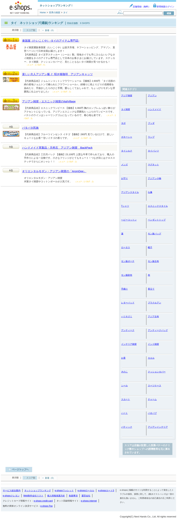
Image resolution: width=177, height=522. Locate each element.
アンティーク (127, 330)
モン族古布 (153, 261)
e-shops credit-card (43, 501)
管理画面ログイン (163, 6)
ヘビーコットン (129, 220)
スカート (125, 399)
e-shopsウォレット (64, 490)
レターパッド (127, 302)
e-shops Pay (46, 506)
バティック (126, 427)
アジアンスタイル (130, 192)
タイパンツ (153, 151)
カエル (151, 358)
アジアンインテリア (158, 427)
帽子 (150, 247)
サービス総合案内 (11, 490)
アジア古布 (153, 316)
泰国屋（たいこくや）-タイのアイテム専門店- (50, 40)
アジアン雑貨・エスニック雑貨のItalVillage (49, 101)
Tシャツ (125, 206)
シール (124, 385)
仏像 (150, 192)
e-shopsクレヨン (11, 495)
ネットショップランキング (37, 490)
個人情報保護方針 (56, 495)
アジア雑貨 (126, 95)
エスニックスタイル (158, 206)
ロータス (125, 247)
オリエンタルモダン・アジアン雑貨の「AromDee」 (54, 171)
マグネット (153, 164)
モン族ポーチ (127, 261)
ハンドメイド (154, 109)
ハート (124, 413)
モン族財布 (126, 275)
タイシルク (126, 151)
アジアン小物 (154, 178)
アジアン (152, 95)
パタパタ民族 (30, 127)
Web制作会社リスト (33, 495)
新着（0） (50, 30)
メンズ (124, 164)
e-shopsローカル (86, 490)
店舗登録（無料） (139, 6)
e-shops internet (89, 501)
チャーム (152, 399)
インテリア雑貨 (129, 344)
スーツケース (154, 385)
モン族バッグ (154, 233)
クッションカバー (157, 371)
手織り (124, 289)
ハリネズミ (126, 316)
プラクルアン (154, 302)
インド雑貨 (153, 344)
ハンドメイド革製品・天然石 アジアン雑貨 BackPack (57, 147)
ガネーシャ (126, 137)
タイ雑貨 (125, 109)
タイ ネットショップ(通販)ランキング (37, 22)
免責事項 (73, 495)
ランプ (151, 137)
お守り (124, 178)
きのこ (124, 371)
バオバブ (152, 413)
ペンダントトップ (157, 220)
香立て (151, 289)
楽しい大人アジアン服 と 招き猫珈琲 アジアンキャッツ (57, 74)
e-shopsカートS (106, 490)
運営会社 (85, 495)
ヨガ (123, 123)
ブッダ (151, 123)
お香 (123, 358)
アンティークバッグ (158, 330)
